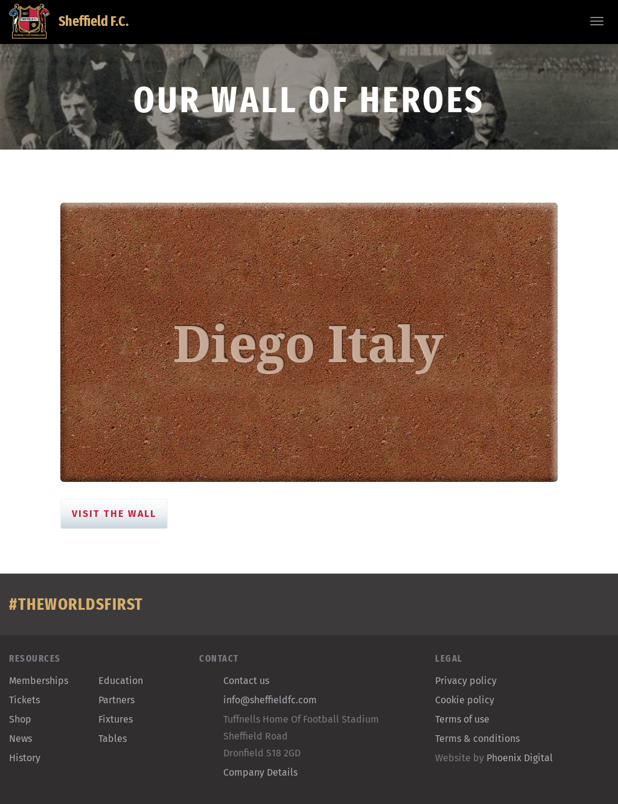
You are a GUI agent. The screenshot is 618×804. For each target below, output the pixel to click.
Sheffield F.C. (69, 21)
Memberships (38, 680)
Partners (116, 700)
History (24, 758)
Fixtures (115, 719)
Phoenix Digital (519, 758)
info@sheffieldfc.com (270, 700)
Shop (20, 719)
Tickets (24, 700)
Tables (112, 738)
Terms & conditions (477, 738)
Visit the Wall (114, 513)
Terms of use (462, 719)
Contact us (246, 680)
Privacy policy (466, 680)
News (20, 738)
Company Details (260, 772)
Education (120, 680)
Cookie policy (464, 700)
